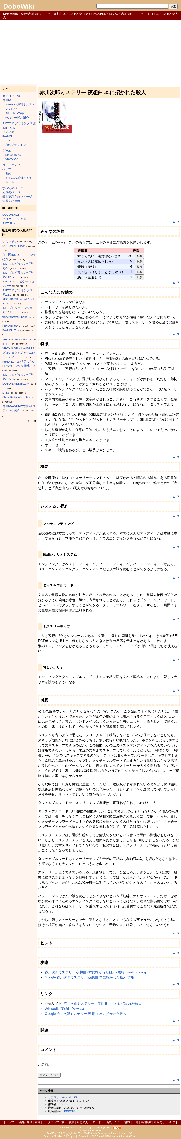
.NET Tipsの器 (14, 113)
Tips (7, 140)
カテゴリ (53, 1097)
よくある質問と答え (18, 178)
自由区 (6, 100)
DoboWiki (18, 6)
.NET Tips (8, 223)
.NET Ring (8, 127)
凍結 (29, 1122)
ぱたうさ (8, 241)
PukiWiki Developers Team (102, 1133)
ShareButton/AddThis (16, 397)
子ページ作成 (122, 1122)
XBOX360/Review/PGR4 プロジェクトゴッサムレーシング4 (18, 353)
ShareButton (10, 326)
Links (5, 392)
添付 (64, 1122)
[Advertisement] (90, 52)
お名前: (44, 1064)
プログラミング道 (14, 219)
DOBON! (64, 1104)
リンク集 (8, 131)
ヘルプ (6, 169)
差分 (37, 1122)
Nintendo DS (69, 1097)
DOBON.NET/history (15, 383)
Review (113, 13)
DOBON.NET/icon (14, 246)
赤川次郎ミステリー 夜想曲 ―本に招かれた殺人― (104, 1003)
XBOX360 (11, 159)
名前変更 (82, 1122)
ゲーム (6, 150)
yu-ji (75, 1136)
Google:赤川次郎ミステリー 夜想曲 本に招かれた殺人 (85, 1014)
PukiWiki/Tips (11, 330)
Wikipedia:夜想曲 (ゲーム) (64, 1008)
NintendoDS (98, 13)
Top (86, 13)
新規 (109, 1122)
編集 (22, 1122)
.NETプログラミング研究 (19, 123)
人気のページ (11, 192)
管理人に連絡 (11, 201)
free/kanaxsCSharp (14, 316)
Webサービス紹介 (17, 117)
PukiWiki (7, 136)
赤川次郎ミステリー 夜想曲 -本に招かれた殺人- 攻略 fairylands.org (95, 972)
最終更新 (159, 1122)
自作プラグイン (15, 145)
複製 (71, 1122)
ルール (9, 182)
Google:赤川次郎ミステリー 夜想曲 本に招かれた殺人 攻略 (89, 977)
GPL (131, 1133)
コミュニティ (11, 165)
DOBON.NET (11, 214)
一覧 (135, 1122)
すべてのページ (12, 188)
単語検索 (146, 1122)
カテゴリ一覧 (11, 96)
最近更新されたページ (17, 196)
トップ (10, 1122)
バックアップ (50, 1122)
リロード (95, 1122)
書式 (8, 173)
